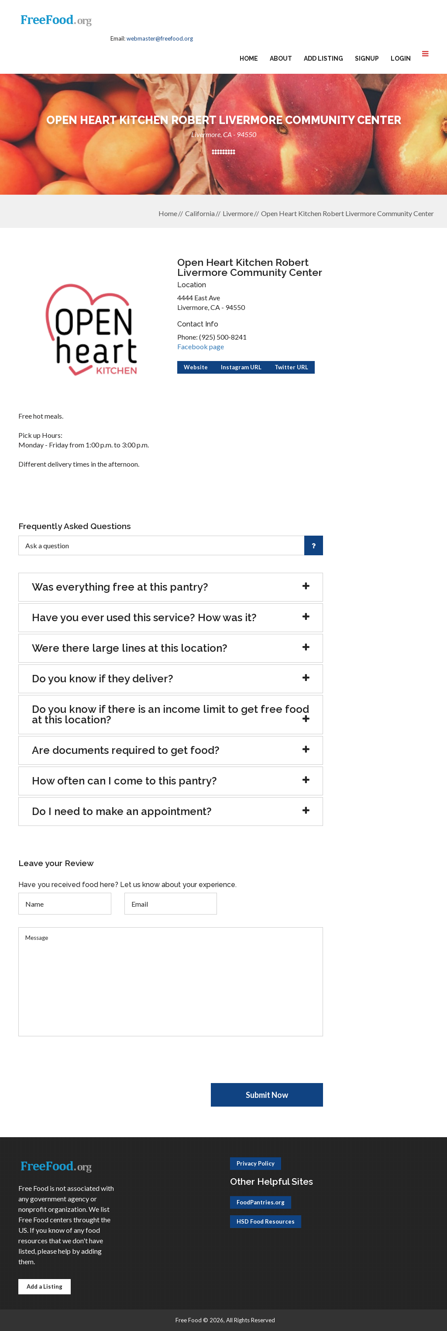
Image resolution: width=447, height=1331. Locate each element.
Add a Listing (44, 1286)
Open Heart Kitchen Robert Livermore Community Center (347, 213)
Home (249, 58)
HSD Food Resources (266, 1221)
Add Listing (323, 58)
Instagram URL (241, 367)
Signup (367, 58)
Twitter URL (291, 367)
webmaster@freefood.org (160, 38)
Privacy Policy (256, 1163)
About (281, 58)
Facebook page (200, 346)
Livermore (238, 213)
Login (401, 58)
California (200, 213)
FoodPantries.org (261, 1202)
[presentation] (84, 1066)
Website (196, 367)
